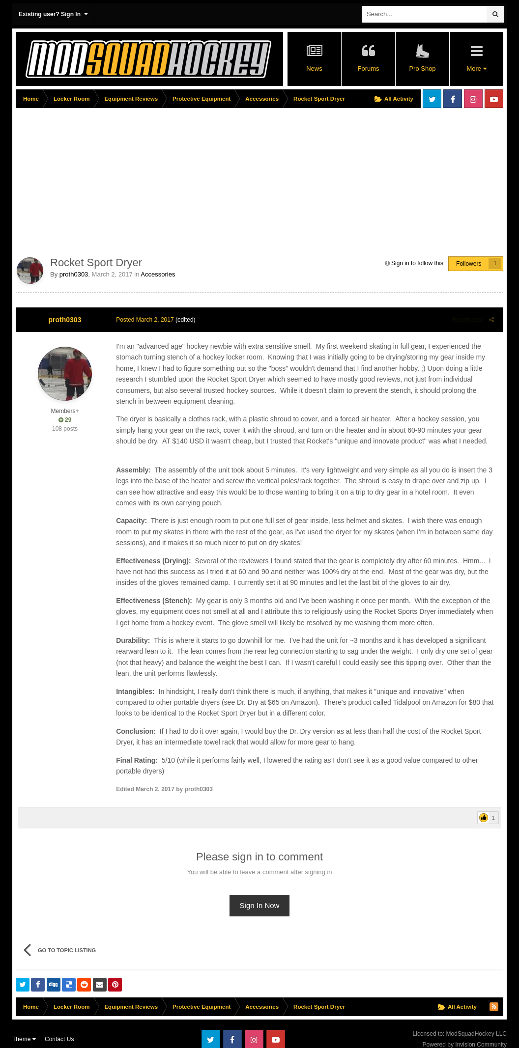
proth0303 (73, 274)
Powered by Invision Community (465, 1033)
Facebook (452, 98)
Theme (24, 1028)
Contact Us (59, 1028)
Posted (143, 319)
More (476, 68)
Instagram (473, 98)
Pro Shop (422, 68)
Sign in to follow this (417, 263)
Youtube (494, 98)
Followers (468, 263)
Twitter (432, 98)
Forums (368, 68)
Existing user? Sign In (53, 14)
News (314, 68)
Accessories (158, 274)
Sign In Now (260, 894)
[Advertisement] (195, 180)
